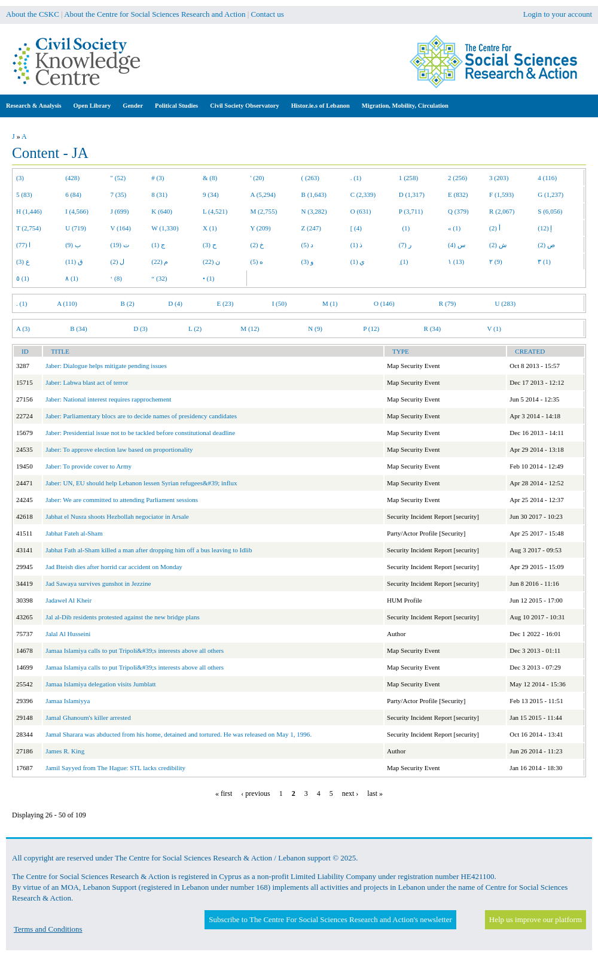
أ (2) (495, 228)
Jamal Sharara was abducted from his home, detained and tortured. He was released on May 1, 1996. (178, 734)
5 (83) (24, 194)
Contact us (267, 14)
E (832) (458, 194)
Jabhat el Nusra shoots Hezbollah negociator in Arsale (116, 516)
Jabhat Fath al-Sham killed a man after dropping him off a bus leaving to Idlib (148, 550)
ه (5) (257, 261)
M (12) (249, 328)
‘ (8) (116, 278)
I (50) (279, 303)
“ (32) (159, 278)
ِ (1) (403, 261)
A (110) (67, 303)
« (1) (454, 228)
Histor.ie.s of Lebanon (320, 105)
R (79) (447, 303)
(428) (72, 177)
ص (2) (546, 244)
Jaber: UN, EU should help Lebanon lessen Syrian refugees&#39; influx (141, 482)
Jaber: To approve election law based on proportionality (119, 449)
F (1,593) (501, 194)
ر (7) (405, 244)
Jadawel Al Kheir (68, 600)
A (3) (23, 328)
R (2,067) (501, 211)
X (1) (210, 228)
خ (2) (257, 244)
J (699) (120, 211)
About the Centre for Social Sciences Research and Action (154, 14)
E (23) (225, 303)
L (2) (195, 328)
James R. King (64, 751)
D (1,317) (412, 194)
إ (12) (545, 228)
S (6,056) (550, 211)
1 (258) (408, 177)
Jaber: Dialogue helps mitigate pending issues (105, 365)
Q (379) (458, 211)
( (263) (310, 177)
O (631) (360, 211)
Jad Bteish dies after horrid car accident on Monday (113, 566)
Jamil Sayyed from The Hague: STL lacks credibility (115, 767)
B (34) (78, 328)
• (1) (209, 278)
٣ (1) (544, 261)
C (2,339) (363, 194)
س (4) (456, 244)
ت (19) (120, 244)
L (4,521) (215, 211)
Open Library (92, 105)
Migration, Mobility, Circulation (405, 105)
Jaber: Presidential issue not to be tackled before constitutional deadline (140, 432)
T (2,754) (28, 228)
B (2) (128, 303)
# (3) (157, 177)
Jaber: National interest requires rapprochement (108, 399)
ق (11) (74, 261)
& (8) (210, 177)
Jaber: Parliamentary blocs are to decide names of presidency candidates (141, 415)
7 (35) (119, 194)
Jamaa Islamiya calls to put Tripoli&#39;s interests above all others (134, 650)
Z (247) (311, 228)
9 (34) (211, 194)
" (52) (118, 177)
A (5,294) (263, 194)
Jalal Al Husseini (67, 633)
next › (350, 793)
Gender (133, 105)
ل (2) (118, 261)
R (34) (432, 328)
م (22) (159, 261)
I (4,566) (77, 211)
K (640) (161, 211)
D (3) (140, 328)
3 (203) (498, 177)
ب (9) (73, 244)
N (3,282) (314, 211)
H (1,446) (29, 211)
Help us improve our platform (535, 919)
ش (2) (498, 244)
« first (223, 793)
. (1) (355, 177)
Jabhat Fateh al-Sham (73, 533)
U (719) (75, 228)
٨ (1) (71, 278)
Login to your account (557, 14)
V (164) (121, 228)
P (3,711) (411, 211)
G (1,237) (550, 194)
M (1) (330, 303)
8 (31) (159, 194)
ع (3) (23, 261)
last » (375, 793)
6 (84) (73, 194)
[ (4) (356, 228)
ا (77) (23, 244)
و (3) (307, 261)
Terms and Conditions (48, 929)
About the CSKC (32, 14)
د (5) (307, 244)
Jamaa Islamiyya (67, 700)
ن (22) (211, 261)
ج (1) (158, 244)
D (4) (175, 303)
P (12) (371, 328)
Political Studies (176, 105)
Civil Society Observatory (244, 105)
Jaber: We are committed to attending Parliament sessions (121, 499)
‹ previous (255, 793)
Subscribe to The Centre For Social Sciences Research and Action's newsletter (330, 919)
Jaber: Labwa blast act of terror (86, 382)
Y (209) (261, 228)
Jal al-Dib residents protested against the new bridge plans (122, 617)
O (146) (384, 303)
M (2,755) (264, 211)
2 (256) (457, 177)
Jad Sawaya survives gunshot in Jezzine (98, 583)
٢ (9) (495, 261)
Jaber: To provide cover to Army (88, 466)
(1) (404, 228)
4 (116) (547, 177)
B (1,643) (314, 194)
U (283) (505, 303)
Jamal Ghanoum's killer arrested (87, 717)
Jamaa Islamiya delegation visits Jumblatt (100, 684)
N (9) (315, 328)
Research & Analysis (34, 105)
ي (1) (357, 261)
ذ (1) (356, 244)
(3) (20, 177)
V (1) (494, 328)
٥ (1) (22, 278)
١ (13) (456, 261)
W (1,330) (164, 228)
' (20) (257, 177)
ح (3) (209, 244)
